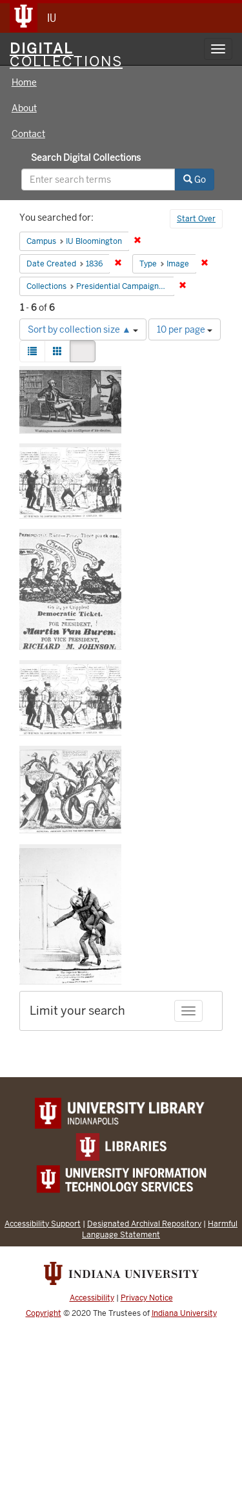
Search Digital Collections (86, 157)
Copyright (43, 1313)
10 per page (184, 329)
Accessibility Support (43, 1223)
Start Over (196, 219)
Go (194, 179)
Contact (28, 134)
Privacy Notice (147, 1298)
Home (24, 82)
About (24, 108)
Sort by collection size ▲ (83, 329)
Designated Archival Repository (144, 1223)
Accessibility (92, 1298)
